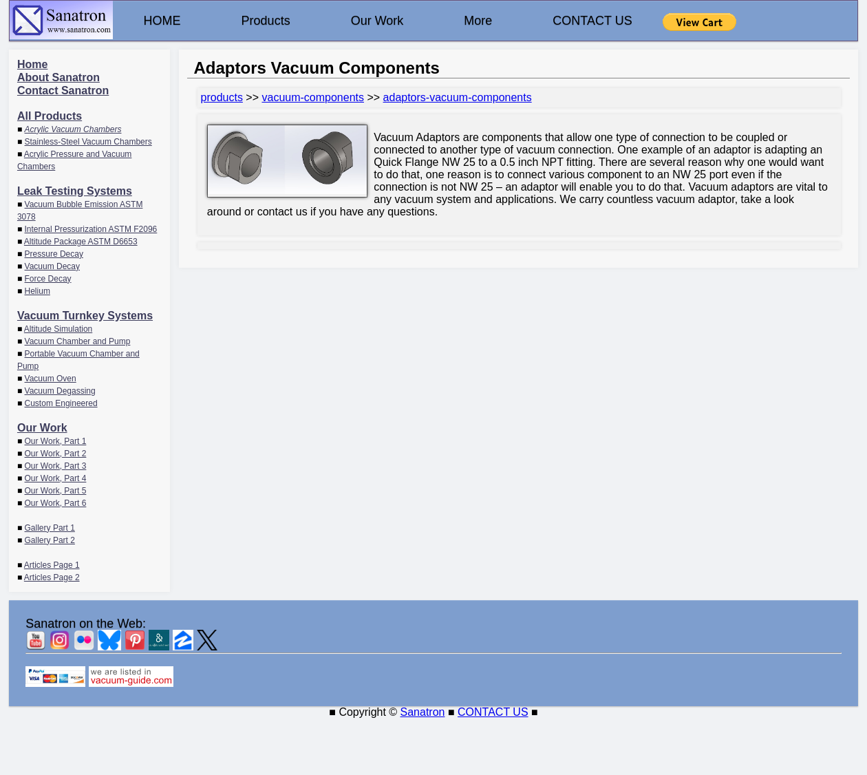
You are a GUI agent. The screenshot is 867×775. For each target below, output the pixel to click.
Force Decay (48, 279)
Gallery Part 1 (50, 528)
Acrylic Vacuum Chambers (73, 129)
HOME (162, 21)
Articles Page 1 (52, 565)
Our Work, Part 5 (56, 491)
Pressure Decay (54, 254)
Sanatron (422, 712)
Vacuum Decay (52, 266)
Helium (37, 291)
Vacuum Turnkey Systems (85, 315)
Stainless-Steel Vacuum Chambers (88, 142)
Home (32, 64)
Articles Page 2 (52, 577)
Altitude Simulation (58, 329)
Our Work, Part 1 (56, 441)
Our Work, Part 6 (56, 503)
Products (266, 21)
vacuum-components (312, 97)
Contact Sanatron (63, 90)
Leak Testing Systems (74, 191)
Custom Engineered (61, 403)
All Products (49, 116)
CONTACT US (592, 21)
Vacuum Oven (50, 378)
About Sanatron (58, 77)
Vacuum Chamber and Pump (78, 341)
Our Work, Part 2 (56, 453)
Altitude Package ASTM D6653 (81, 241)
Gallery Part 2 (50, 540)
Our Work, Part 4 (56, 478)
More (478, 21)
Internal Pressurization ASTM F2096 (91, 229)
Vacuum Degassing (60, 391)
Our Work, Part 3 (56, 466)
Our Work (377, 21)
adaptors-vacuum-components (457, 97)
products (222, 97)
